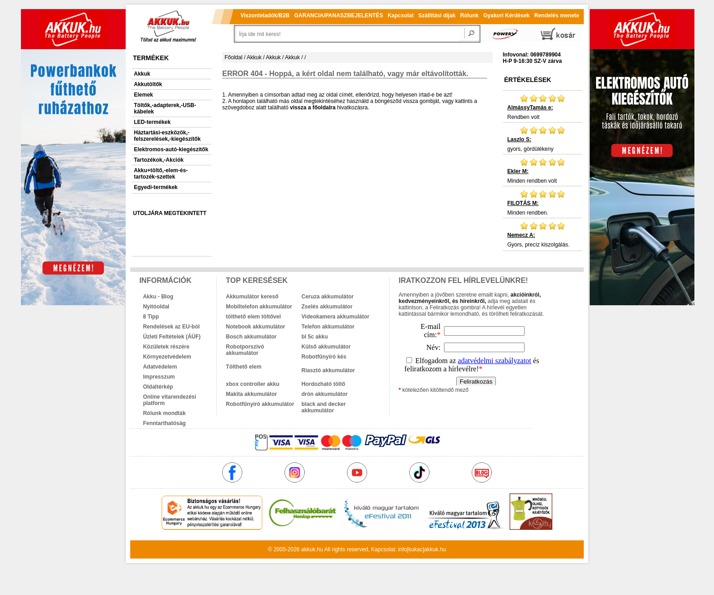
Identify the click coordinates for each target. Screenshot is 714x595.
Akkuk (142, 74)
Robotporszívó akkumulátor (245, 350)
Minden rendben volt (542, 171)
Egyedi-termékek (156, 187)
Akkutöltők (148, 84)
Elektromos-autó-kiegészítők (171, 149)
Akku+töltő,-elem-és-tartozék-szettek (161, 173)
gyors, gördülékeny (542, 139)
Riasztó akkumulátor (328, 370)
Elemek (143, 95)
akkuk (308, 549)
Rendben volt (542, 107)
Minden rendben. (542, 203)
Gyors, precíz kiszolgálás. (542, 234)
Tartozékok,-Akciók (159, 160)
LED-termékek (152, 122)
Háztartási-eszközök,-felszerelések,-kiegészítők (167, 135)
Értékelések (527, 79)
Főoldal (233, 57)
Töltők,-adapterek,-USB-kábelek (165, 108)
